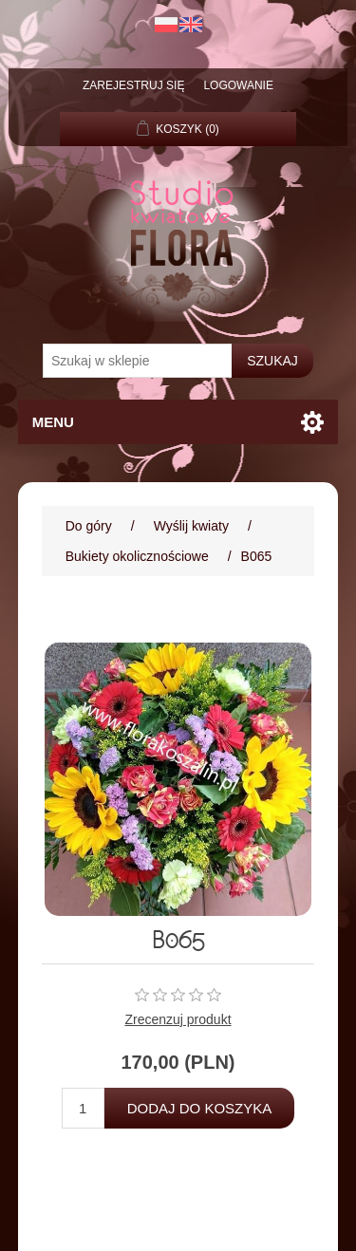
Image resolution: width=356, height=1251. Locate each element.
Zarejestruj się (133, 85)
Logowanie (238, 85)
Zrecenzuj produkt (177, 1019)
